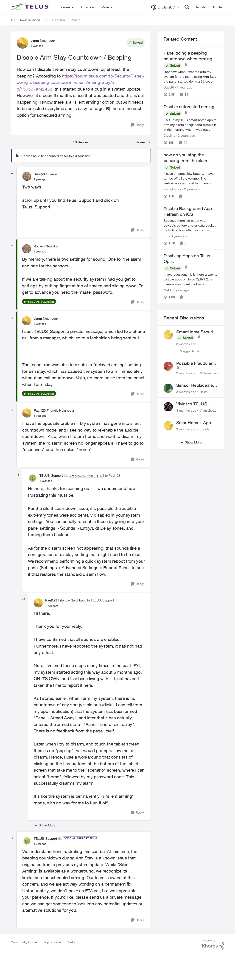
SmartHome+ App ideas (193, 423)
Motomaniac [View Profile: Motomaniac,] (209, 373)
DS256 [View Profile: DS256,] (205, 391)
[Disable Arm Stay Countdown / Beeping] (40, 179)
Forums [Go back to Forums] (60, 20)
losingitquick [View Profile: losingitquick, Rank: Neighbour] (173, 189)
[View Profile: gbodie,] (168, 425)
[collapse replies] (12, 173)
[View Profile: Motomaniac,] (168, 366)
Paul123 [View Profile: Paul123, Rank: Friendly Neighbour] (40, 410)
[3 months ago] (186, 343)
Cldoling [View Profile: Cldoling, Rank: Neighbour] (169, 135)
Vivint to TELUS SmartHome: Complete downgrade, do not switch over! (194, 404)
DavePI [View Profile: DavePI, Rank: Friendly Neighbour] (169, 87)
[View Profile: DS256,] (168, 388)
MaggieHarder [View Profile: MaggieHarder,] (190, 351)
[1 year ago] (183, 87)
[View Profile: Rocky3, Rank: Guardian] (26, 176)
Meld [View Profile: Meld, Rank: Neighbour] (167, 290)
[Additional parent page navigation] (47, 20)
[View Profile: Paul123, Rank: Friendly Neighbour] (26, 413)
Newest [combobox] (143, 142)
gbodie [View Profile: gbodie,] (205, 429)
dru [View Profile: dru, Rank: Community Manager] (166, 236)
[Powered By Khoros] (213, 945)
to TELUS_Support (100, 600)
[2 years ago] (185, 135)
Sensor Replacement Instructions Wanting (196, 385)
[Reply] (137, 125)
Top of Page (52, 942)
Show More (45, 825)
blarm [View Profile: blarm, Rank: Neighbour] (35, 40)
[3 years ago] (178, 236)
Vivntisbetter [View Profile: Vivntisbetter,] (209, 410)
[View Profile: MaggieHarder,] (168, 334)
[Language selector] (165, 7)
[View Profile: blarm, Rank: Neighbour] (22, 43)
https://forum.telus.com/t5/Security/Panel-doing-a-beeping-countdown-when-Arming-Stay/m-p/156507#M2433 (80, 82)
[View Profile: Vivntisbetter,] (168, 406)
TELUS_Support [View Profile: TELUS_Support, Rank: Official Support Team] (51, 475)
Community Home (24, 942)
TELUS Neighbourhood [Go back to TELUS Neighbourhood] (25, 20)
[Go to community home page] (30, 7)
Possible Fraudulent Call (195, 363)
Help (71, 942)
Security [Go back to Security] (75, 20)
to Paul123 (112, 475)
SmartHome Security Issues (196, 332)
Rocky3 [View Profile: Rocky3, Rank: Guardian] (39, 174)
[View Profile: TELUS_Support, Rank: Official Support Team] (32, 478)
